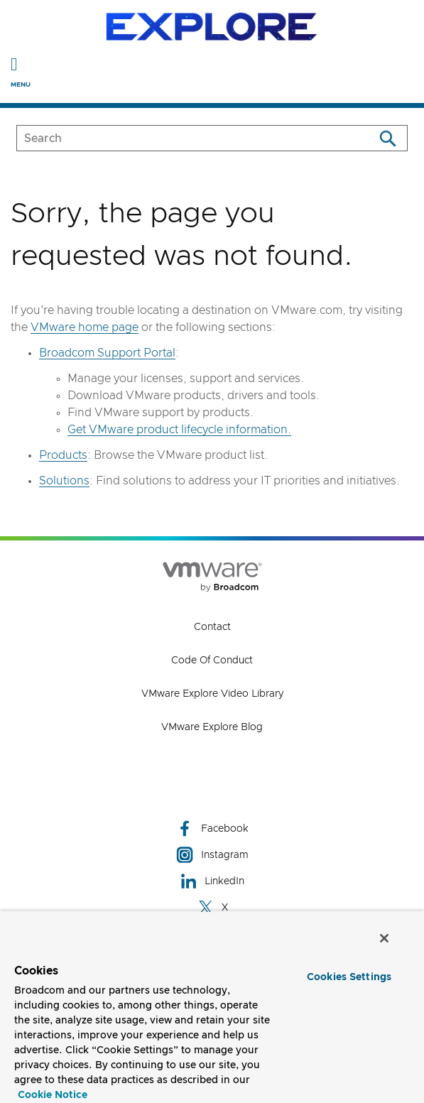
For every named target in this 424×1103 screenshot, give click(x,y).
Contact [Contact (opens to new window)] (212, 627)
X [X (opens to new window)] (212, 907)
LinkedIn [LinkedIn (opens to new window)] (212, 881)
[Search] (387, 138)
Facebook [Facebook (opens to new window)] (212, 828)
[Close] (384, 938)
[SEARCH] (180, 138)
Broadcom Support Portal (107, 353)
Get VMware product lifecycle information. (179, 429)
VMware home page (84, 327)
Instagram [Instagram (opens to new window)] (212, 855)
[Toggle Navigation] (14, 64)
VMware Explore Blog (212, 727)
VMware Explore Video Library (212, 694)
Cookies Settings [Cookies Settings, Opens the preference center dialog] (349, 977)
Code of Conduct (212, 660)
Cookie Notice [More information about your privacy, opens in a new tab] (52, 1095)
